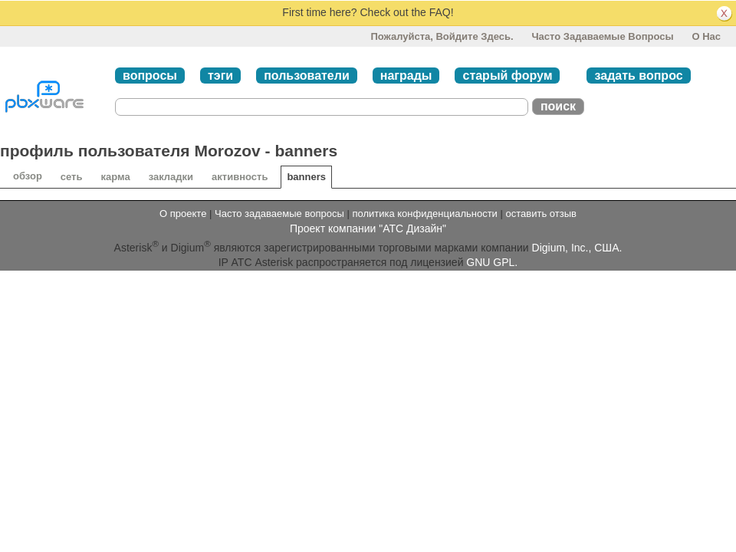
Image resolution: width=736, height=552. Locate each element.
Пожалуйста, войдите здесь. (441, 36)
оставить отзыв (541, 213)
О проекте (182, 213)
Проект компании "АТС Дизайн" (368, 228)
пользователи (307, 75)
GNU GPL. (492, 262)
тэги (220, 75)
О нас (706, 36)
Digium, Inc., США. (577, 248)
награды (406, 75)
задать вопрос (638, 75)
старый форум (507, 75)
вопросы (150, 75)
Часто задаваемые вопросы (602, 36)
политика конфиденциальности (424, 213)
